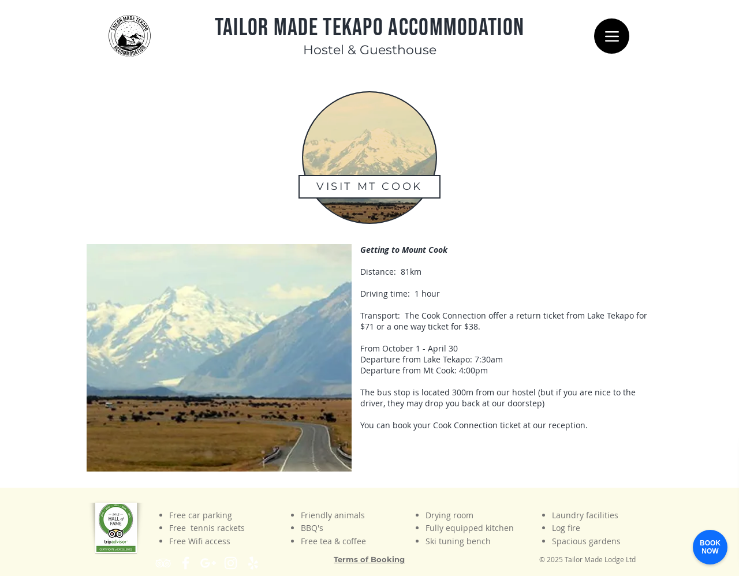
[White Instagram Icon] (230, 563)
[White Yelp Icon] (253, 563)
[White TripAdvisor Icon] (163, 563)
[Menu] (611, 36)
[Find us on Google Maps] (208, 563)
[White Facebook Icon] (185, 563)
